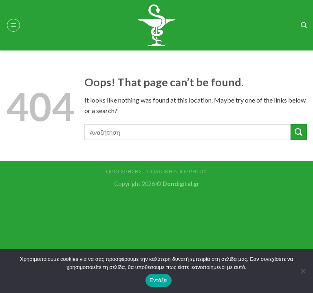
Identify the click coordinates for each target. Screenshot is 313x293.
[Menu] (13, 25)
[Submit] (299, 132)
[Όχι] (303, 273)
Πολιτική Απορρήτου (177, 171)
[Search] (304, 25)
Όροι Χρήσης (124, 171)
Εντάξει (159, 280)
